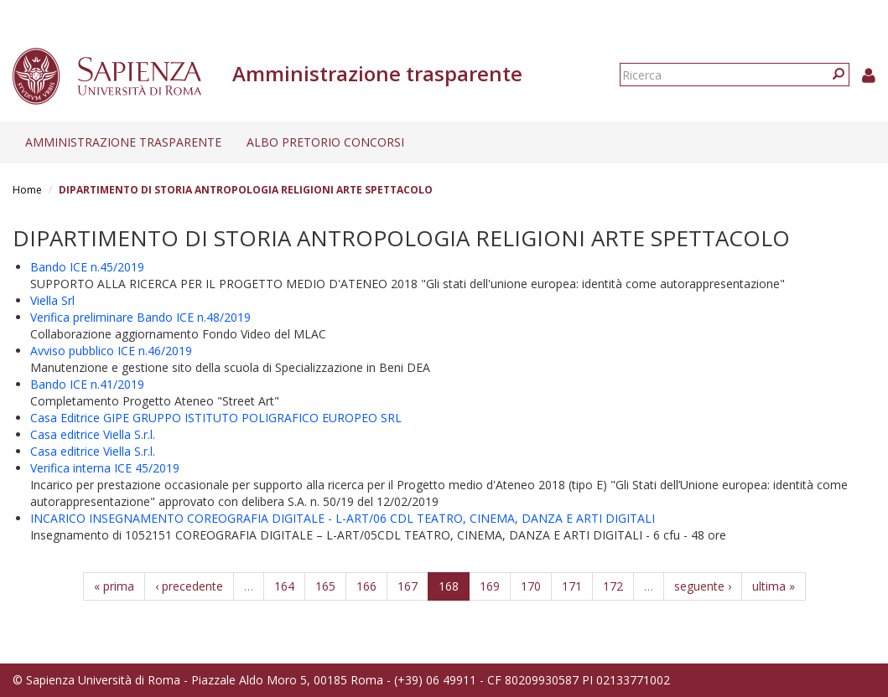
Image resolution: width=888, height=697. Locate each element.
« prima (114, 586)
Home (27, 190)
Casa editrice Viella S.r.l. (92, 434)
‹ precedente (189, 586)
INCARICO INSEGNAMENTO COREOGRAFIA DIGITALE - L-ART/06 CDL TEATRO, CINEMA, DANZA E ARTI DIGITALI (342, 518)
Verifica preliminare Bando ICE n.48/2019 (140, 317)
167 (407, 586)
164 (284, 586)
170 (531, 586)
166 (366, 586)
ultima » (773, 586)
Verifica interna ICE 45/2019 (104, 468)
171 (572, 586)
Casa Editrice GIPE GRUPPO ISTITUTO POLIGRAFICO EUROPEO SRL (216, 418)
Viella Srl (52, 300)
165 (325, 586)
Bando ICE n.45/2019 (87, 267)
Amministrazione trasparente (123, 142)
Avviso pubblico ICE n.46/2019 (111, 351)
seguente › (702, 586)
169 (490, 586)
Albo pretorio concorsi (325, 142)
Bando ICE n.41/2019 (87, 384)
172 (613, 586)
